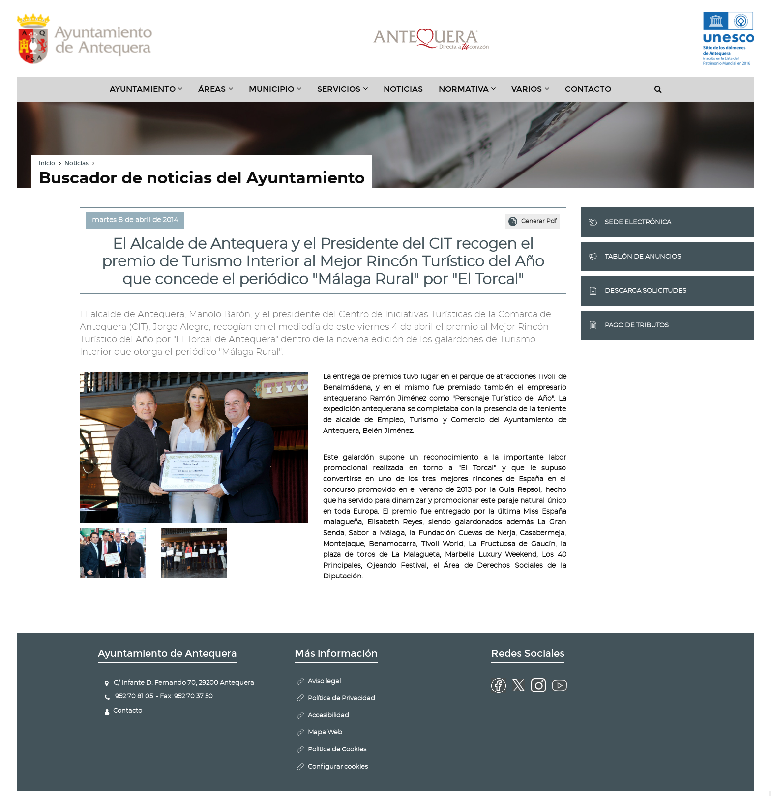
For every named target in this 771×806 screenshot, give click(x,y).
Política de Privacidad (341, 698)
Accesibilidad (328, 715)
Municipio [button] (279, 93)
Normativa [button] (471, 93)
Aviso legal (324, 681)
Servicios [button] (346, 93)
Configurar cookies (338, 767)
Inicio (47, 163)
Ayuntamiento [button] (150, 93)
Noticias (403, 89)
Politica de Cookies (337, 750)
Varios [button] (534, 93)
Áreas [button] (219, 93)
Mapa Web (325, 732)
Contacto (588, 89)
